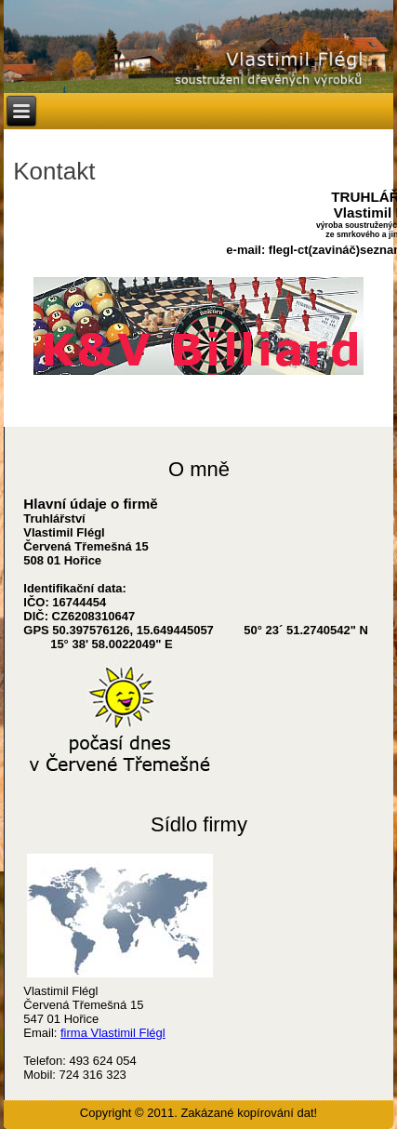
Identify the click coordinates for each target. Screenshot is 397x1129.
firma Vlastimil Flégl (112, 1033)
